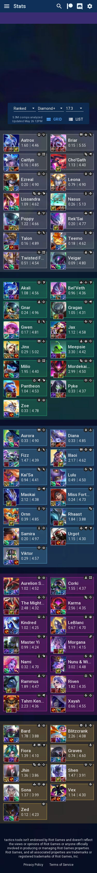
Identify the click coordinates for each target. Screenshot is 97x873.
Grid (54, 119)
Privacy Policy (33, 865)
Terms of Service (61, 865)
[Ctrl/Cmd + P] (59, 6)
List (76, 119)
